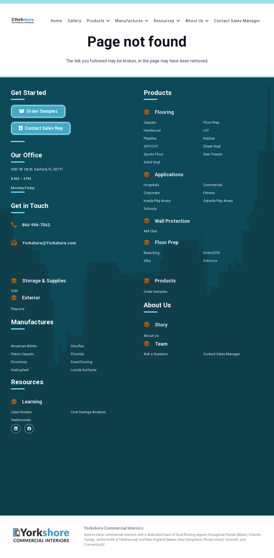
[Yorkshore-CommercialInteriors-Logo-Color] (22, 20)
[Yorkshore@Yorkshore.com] (16, 243)
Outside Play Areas (218, 201)
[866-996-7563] (16, 225)
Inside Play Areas (157, 201)
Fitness (209, 193)
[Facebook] (29, 428)
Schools (150, 209)
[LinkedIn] (15, 428)
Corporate (152, 193)
